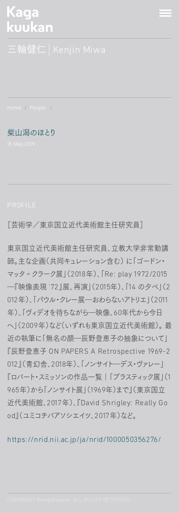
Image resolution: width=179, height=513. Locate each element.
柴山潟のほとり (31, 139)
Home (14, 108)
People (38, 108)
